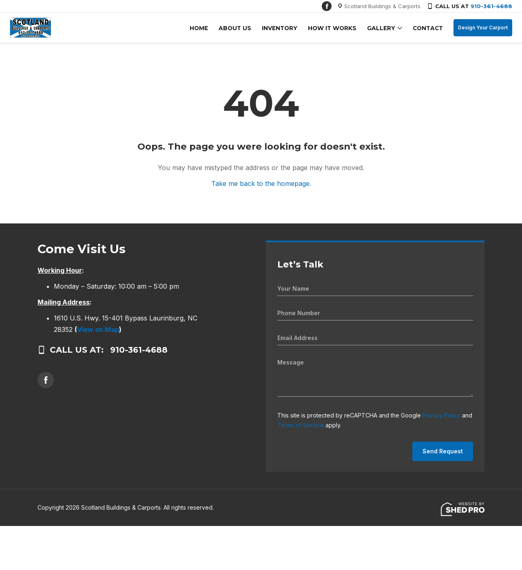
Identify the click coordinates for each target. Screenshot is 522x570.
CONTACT (428, 28)
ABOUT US (242, 28)
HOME (207, 28)
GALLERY (383, 28)
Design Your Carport (483, 27)
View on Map (98, 329)
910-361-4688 (491, 6)
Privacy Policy (441, 415)
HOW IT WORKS (335, 28)
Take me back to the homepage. (261, 183)
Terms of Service (300, 425)
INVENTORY (285, 28)
